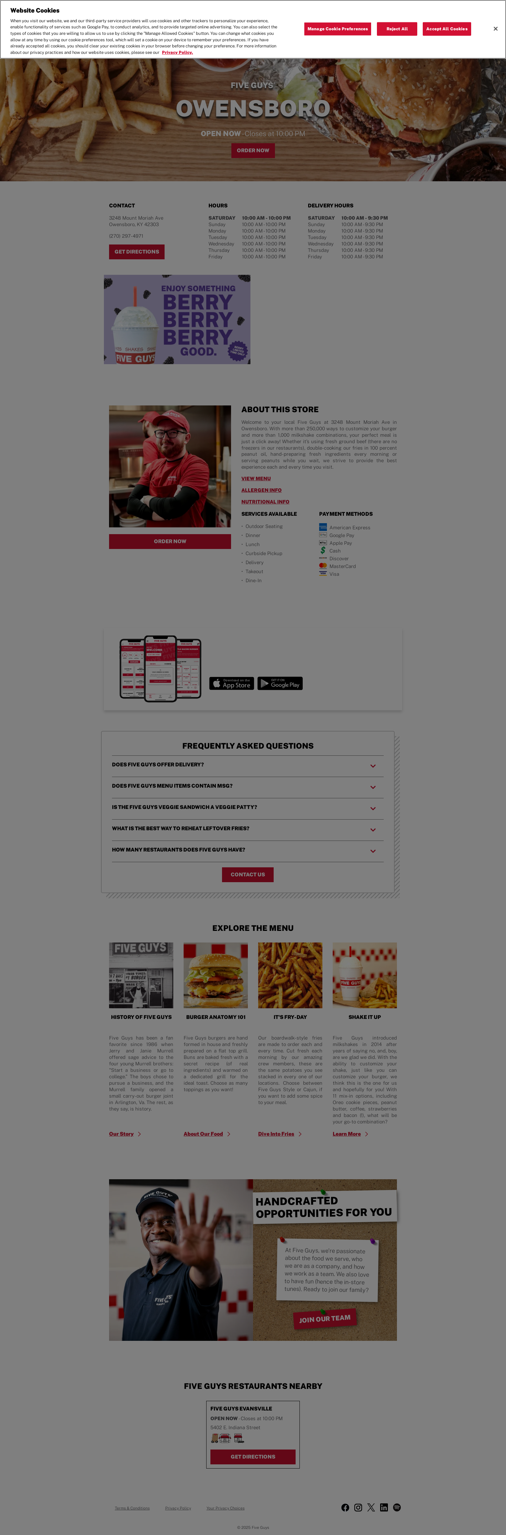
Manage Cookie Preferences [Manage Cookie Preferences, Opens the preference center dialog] (338, 28)
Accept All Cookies (446, 28)
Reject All (397, 28)
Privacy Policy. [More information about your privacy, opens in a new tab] (177, 52)
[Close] (496, 29)
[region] (253, 29)
